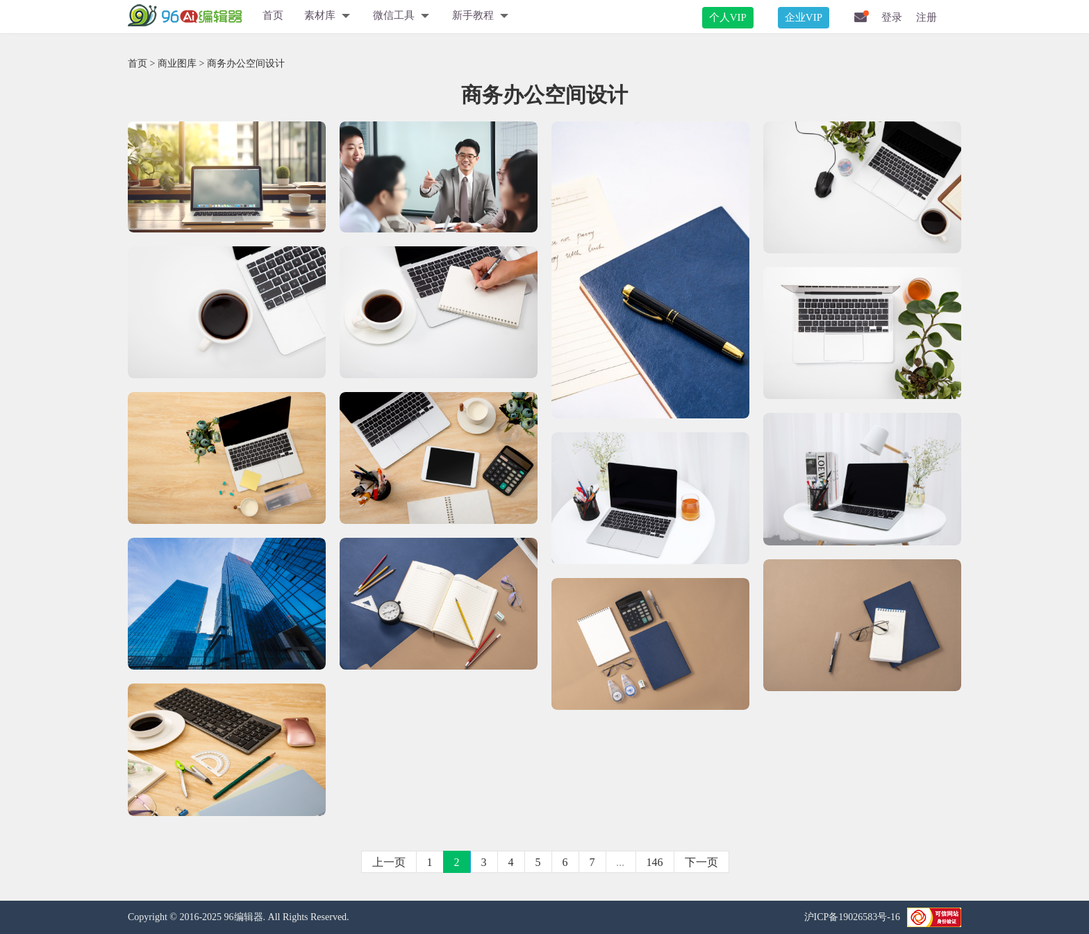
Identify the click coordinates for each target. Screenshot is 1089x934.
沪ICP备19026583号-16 (852, 917)
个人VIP (728, 17)
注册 (926, 17)
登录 (891, 17)
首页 (273, 15)
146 (655, 862)
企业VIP (803, 17)
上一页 (389, 862)
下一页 (701, 862)
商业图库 (177, 63)
